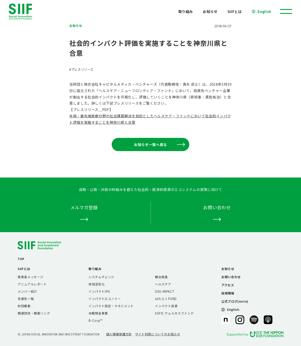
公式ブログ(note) (234, 301)
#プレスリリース (81, 69)
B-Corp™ (95, 320)
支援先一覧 (26, 298)
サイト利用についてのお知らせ (157, 334)
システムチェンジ (101, 277)
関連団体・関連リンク (34, 313)
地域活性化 (96, 284)
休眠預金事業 (98, 313)
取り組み (185, 11)
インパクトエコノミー (104, 298)
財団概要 (24, 306)
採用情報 (227, 293)
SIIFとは (235, 11)
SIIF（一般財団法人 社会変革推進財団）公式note (225, 319)
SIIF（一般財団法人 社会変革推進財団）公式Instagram (239, 319)
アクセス (227, 285)
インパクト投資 (166, 306)
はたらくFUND (166, 298)
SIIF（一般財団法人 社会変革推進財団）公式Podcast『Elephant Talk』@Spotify (254, 319)
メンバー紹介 (27, 291)
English (264, 11)
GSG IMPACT (164, 291)
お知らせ (210, 11)
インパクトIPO (99, 291)
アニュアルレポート (32, 284)
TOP (21, 259)
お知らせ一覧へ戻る (159, 144)
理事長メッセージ (30, 277)
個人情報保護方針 (119, 334)
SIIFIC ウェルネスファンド (174, 313)
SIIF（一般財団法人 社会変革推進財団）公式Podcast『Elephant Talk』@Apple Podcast (268, 319)
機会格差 (161, 277)
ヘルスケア (163, 284)
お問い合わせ (231, 277)
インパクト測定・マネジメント (111, 306)
